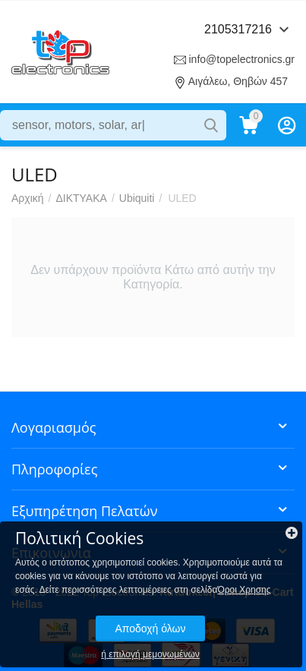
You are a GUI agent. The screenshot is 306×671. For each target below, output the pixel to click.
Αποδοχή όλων (150, 628)
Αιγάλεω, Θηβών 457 (238, 81)
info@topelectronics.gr (241, 59)
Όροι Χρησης (243, 589)
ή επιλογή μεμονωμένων (150, 654)
